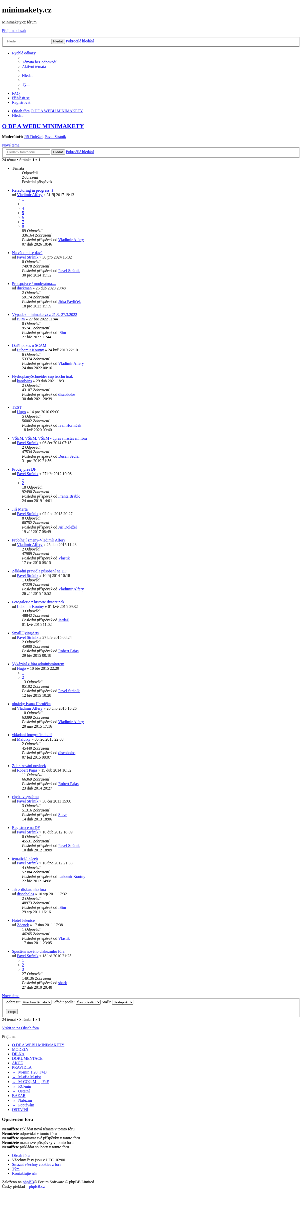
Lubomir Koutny (30, 350)
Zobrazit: (28, 1002)
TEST (16, 407)
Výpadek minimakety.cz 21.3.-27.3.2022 (44, 314)
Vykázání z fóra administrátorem (38, 664)
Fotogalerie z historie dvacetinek (38, 602)
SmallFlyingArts (25, 633)
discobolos (66, 394)
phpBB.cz (37, 1186)
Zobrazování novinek (29, 766)
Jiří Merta (20, 509)
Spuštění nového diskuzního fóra (38, 951)
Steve (62, 814)
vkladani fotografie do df (32, 735)
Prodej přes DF (24, 469)
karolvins (24, 381)
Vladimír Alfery (30, 195)
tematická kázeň (25, 858)
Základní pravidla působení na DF (39, 571)
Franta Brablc (69, 496)
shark (62, 983)
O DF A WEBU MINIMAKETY (43, 126)
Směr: (117, 1002)
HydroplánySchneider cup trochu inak (42, 376)
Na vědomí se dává (27, 253)
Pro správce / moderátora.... (34, 283)
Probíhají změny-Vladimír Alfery (38, 540)
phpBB (28, 1182)
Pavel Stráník (55, 136)
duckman (24, 288)
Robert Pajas (68, 651)
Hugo (21, 412)
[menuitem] (39, 62)
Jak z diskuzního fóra (29, 889)
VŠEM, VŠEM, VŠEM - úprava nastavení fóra (49, 438)
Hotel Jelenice (23, 920)
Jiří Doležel (33, 136)
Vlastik (64, 558)
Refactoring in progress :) (32, 190)
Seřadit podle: (76, 1002)
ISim (21, 319)
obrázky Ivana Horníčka (31, 704)
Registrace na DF (26, 827)
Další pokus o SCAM (29, 345)
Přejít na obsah (14, 30)
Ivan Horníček (69, 425)
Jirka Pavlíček (69, 301)
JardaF (63, 620)
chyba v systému (25, 797)
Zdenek (23, 925)
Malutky (23, 739)
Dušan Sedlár (69, 456)
